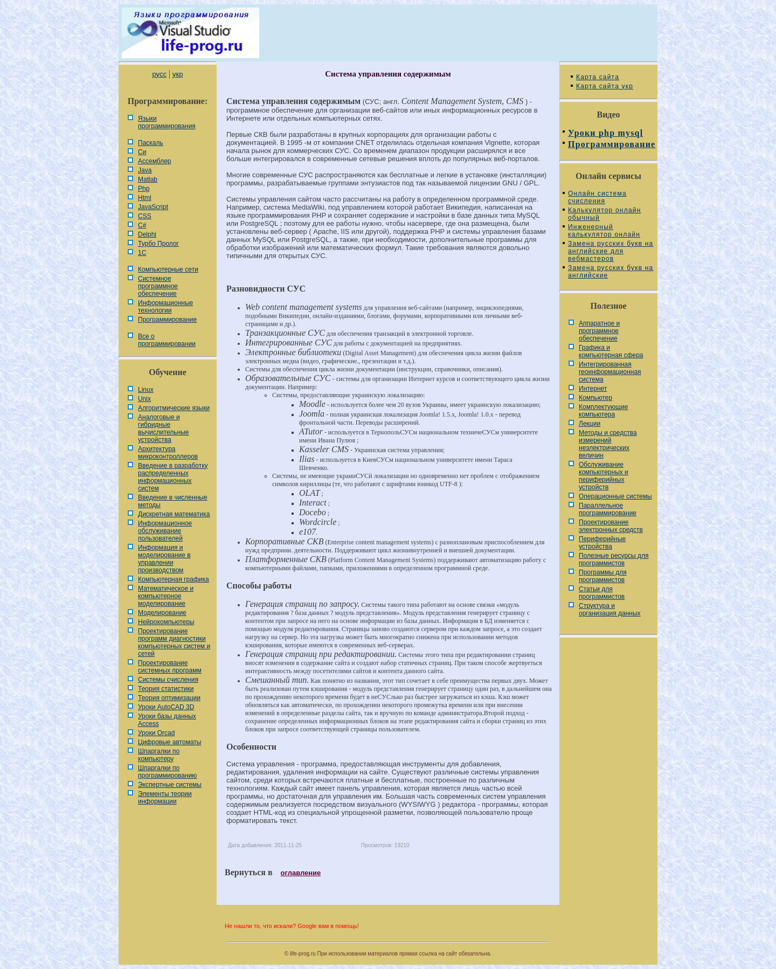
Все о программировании (167, 340)
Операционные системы (615, 496)
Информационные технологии (165, 306)
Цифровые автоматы (169, 742)
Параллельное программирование (607, 509)
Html (144, 198)
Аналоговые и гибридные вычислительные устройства (163, 428)
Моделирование (162, 613)
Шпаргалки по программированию (167, 771)
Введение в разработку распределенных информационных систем (173, 477)
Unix (144, 399)
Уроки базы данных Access (167, 720)
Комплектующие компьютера (603, 410)
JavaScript (153, 207)
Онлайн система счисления (597, 197)
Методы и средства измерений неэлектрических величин (608, 444)
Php (143, 188)
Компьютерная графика (173, 579)
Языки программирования (167, 122)
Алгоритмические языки (174, 408)
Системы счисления (168, 679)
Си (142, 152)
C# (142, 225)
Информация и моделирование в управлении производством (164, 559)
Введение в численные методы (172, 501)
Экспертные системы (170, 784)
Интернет (593, 388)
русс (159, 74)
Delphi (147, 234)
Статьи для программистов (602, 592)
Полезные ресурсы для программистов (614, 559)
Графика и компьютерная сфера (611, 351)
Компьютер (595, 398)
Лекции (589, 423)
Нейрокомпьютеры (166, 622)
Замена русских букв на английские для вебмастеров (610, 251)
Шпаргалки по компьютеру (158, 755)
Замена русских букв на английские (610, 271)
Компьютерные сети (168, 269)
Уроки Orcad (156, 733)
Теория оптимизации (169, 698)
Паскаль (150, 143)
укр (177, 74)
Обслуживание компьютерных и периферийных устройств (603, 476)
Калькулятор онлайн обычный (604, 214)
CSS (144, 216)
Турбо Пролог (158, 243)
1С (142, 253)
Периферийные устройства (602, 542)
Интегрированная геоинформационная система (610, 372)
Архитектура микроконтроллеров (168, 452)
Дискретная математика (174, 514)
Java (144, 170)
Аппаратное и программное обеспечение (599, 331)
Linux (146, 389)
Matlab (147, 179)
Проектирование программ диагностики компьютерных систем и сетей (174, 642)
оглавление (301, 873)
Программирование (167, 319)
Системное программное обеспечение (158, 286)
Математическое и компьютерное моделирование (165, 596)
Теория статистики (165, 689)
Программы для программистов (603, 576)
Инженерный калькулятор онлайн (604, 230)
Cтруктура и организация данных (610, 609)
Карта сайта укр (604, 86)
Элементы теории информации (165, 797)
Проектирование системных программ (170, 666)
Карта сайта (597, 77)
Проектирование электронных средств (611, 526)
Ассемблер (154, 161)
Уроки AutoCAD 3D (166, 707)
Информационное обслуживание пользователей (165, 531)
